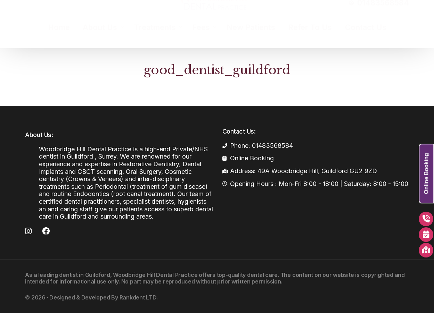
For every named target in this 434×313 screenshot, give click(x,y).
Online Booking (426, 173)
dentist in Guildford (84, 274)
